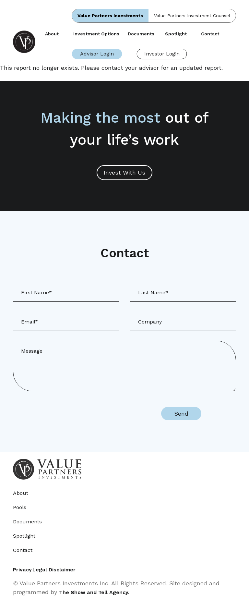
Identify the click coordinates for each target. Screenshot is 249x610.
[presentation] (97, 413)
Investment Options (96, 33)
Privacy (23, 570)
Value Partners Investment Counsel (192, 15)
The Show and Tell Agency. (97, 592)
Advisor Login (97, 54)
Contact (210, 33)
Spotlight (176, 33)
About (52, 33)
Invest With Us (124, 172)
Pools (19, 507)
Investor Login (162, 54)
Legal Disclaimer (70, 570)
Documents (141, 33)
